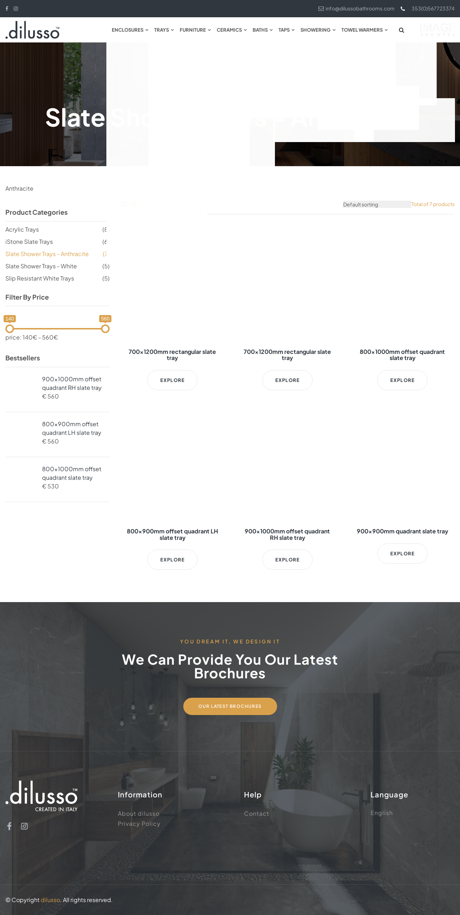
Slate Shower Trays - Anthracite (47, 254)
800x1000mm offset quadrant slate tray (71, 473)
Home (165, 89)
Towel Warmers (362, 30)
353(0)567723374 (427, 8)
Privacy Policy (139, 823)
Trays (161, 30)
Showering (315, 30)
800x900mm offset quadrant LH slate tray (71, 428)
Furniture (193, 30)
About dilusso (139, 813)
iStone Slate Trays (29, 241)
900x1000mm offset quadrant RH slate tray (72, 383)
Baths (260, 30)
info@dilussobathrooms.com (356, 8)
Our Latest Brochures (230, 706)
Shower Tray (198, 89)
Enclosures (127, 30)
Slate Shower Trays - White (41, 266)
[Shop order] (377, 204)
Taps (284, 30)
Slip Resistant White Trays (39, 278)
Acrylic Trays (22, 229)
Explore (172, 380)
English (382, 812)
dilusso (50, 899)
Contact (256, 813)
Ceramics (229, 30)
